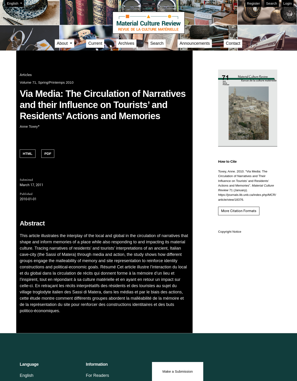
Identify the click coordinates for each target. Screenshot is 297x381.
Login (287, 3)
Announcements (195, 43)
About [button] (63, 43)
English (15, 3)
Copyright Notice (229, 231)
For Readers (97, 375)
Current (95, 43)
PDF (47, 154)
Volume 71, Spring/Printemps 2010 (47, 82)
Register (253, 3)
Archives (126, 43)
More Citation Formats (238, 211)
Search (271, 3)
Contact (233, 43)
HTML (27, 154)
